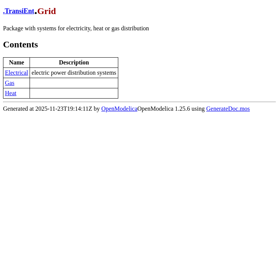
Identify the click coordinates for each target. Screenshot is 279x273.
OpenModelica (119, 108)
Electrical (16, 72)
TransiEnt (19, 11)
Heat (10, 93)
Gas (9, 83)
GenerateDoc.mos (228, 108)
